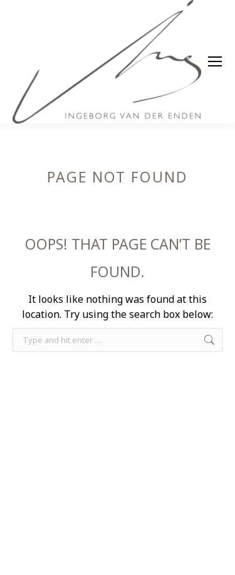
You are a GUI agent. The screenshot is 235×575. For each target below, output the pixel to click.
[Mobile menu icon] (214, 61)
